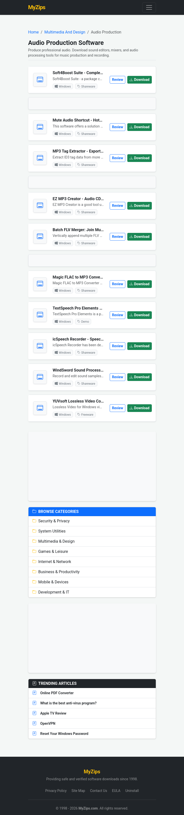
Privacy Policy (56, 791)
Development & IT (50, 592)
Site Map (78, 791)
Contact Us (98, 791)
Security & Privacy (51, 521)
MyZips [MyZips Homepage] (36, 7)
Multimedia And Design (64, 32)
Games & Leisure (50, 551)
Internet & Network (51, 561)
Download (139, 80)
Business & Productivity (56, 571)
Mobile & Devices (50, 582)
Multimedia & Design (53, 541)
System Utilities (49, 531)
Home (33, 32)
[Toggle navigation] (149, 7)
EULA (116, 791)
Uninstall (132, 791)
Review (117, 80)
